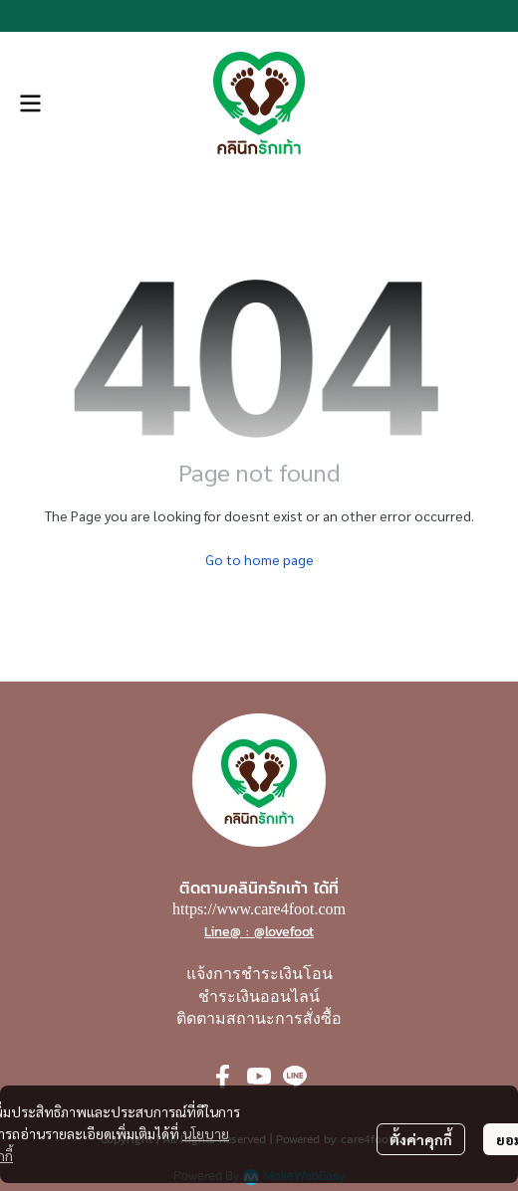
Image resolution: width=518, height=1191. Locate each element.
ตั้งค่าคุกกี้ (420, 1139)
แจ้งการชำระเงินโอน (259, 973)
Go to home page (259, 559)
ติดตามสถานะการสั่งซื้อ (259, 1018)
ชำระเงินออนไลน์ (259, 996)
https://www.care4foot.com (259, 908)
